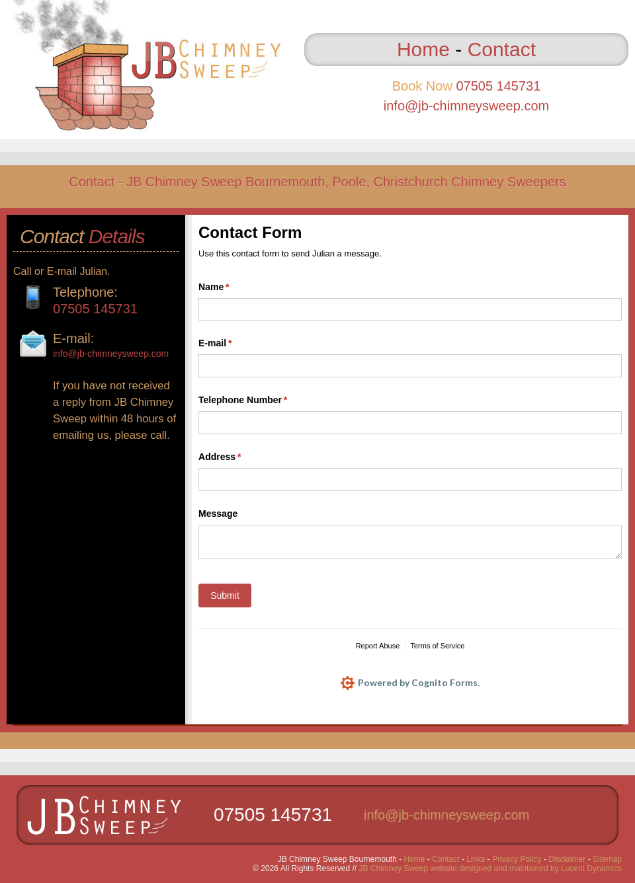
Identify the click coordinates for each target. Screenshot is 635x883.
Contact (502, 49)
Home (423, 49)
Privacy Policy (517, 859)
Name (232, 287)
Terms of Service (437, 646)
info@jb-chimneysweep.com (466, 105)
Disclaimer (566, 859)
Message (217, 513)
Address (238, 457)
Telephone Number (261, 400)
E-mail (234, 343)
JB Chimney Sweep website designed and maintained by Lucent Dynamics (490, 868)
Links (475, 859)
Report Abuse (378, 646)
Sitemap (607, 859)
